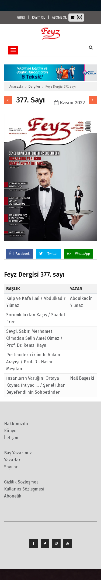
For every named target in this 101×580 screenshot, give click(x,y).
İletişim (11, 437)
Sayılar (11, 466)
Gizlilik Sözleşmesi (22, 482)
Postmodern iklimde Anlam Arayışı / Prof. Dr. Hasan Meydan (33, 361)
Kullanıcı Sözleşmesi (24, 489)
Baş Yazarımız (18, 452)
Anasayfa (16, 86)
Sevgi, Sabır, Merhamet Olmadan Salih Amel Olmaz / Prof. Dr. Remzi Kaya (34, 338)
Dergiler (34, 86)
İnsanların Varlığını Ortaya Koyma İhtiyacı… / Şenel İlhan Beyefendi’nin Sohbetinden (35, 385)
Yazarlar (12, 459)
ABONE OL (59, 17)
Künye (10, 430)
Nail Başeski (82, 378)
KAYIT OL (38, 17)
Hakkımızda (16, 423)
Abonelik (12, 496)
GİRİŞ (21, 17)
